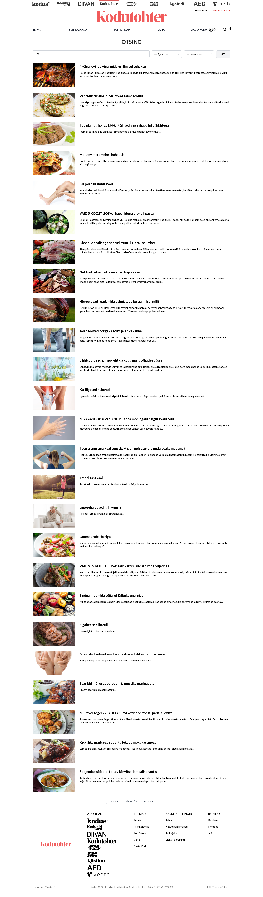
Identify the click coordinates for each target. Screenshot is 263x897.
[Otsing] (224, 29)
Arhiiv (169, 820)
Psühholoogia (77, 29)
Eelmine (114, 800)
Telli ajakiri (201, 10)
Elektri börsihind (175, 839)
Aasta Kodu (199, 29)
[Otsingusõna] (91, 54)
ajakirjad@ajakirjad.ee (131, 887)
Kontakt (213, 826)
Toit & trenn (122, 29)
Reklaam (213, 820)
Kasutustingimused (177, 826)
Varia (161, 29)
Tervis (37, 29)
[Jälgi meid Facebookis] (229, 29)
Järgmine (148, 800)
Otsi (223, 54)
